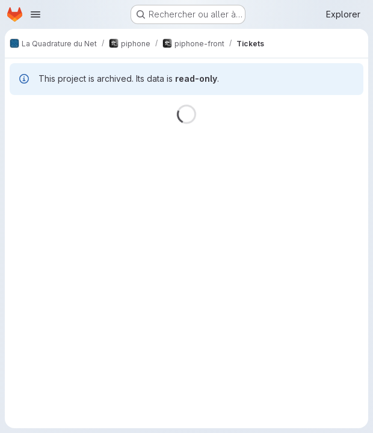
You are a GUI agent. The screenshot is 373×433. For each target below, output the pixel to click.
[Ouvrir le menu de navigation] (35, 14)
